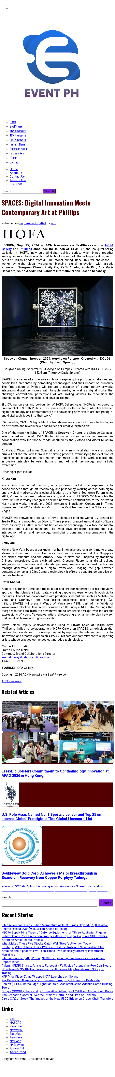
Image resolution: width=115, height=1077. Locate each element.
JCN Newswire (18, 135)
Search (6, 897)
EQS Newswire (18, 139)
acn (53, 223)
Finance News (18, 153)
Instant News (17, 144)
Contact (14, 162)
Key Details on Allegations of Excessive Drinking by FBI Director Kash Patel (51, 980)
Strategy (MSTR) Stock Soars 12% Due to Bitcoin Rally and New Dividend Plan (53, 947)
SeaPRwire (16, 126)
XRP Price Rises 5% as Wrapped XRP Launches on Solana (40, 976)
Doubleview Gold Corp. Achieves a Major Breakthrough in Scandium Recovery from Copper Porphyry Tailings (49, 875)
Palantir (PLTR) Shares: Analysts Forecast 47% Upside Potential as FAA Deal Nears (56, 965)
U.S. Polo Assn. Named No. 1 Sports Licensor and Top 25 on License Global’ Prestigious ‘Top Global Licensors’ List (51, 816)
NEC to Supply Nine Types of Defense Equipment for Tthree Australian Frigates (54, 932)
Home (13, 121)
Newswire (16, 1030)
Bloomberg (17, 1026)
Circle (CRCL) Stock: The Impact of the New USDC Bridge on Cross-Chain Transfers (57, 998)
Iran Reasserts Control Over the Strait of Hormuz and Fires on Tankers (49, 995)
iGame (13, 157)
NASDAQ (15, 1023)
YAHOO (14, 1019)
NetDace (15, 1041)
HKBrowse (17, 1045)
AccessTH (17, 1048)
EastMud (15, 1034)
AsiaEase (16, 1037)
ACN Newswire (18, 130)
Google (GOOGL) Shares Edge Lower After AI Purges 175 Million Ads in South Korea (57, 991)
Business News (18, 148)
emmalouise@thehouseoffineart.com (27, 657)
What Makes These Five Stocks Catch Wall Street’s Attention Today (46, 943)
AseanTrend (18, 1052)
